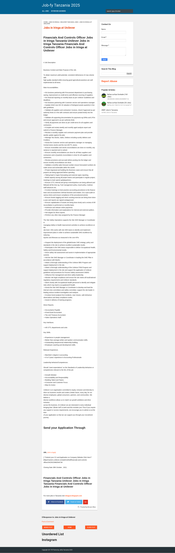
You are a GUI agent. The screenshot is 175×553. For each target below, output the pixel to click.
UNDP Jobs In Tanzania (109, 110)
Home (70, 527)
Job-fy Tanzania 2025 (61, 5)
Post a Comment (48, 522)
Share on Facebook (55, 502)
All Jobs (45, 11)
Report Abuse (109, 81)
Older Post (90, 527)
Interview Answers (58, 11)
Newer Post (48, 527)
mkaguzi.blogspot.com (73, 496)
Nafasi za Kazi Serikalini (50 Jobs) (119, 103)
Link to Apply (51, 452)
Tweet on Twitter (74, 501)
